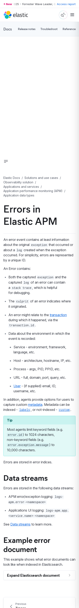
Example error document (26, 544)
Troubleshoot (49, 29)
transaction (58, 315)
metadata (35, 404)
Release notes (26, 29)
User (17, 386)
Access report (66, 4)
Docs (7, 29)
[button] (5, 161)
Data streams (25, 477)
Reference (69, 29)
